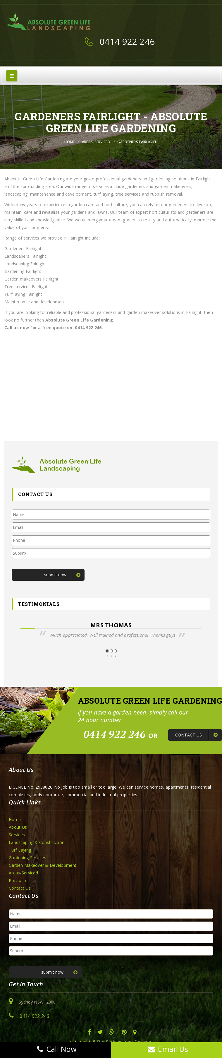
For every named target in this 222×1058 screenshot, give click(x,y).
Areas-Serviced (96, 141)
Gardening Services (27, 857)
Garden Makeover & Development (42, 865)
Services (17, 834)
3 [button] (115, 651)
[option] (111, 630)
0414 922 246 (127, 41)
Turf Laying (20, 850)
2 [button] (111, 651)
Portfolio (17, 880)
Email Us (166, 1049)
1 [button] (107, 651)
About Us (18, 827)
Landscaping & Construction (36, 842)
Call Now (55, 1049)
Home (69, 141)
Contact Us (20, 888)
